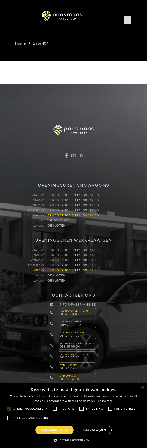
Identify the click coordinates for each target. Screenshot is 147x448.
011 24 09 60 (70, 368)
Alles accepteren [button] (55, 430)
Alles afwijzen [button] (94, 430)
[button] (73, 440)
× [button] (142, 388)
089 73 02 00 (70, 325)
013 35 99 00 (70, 346)
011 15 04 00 (69, 379)
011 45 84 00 (70, 314)
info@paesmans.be (77, 304)
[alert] (73, 415)
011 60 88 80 (70, 357)
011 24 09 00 (70, 335)
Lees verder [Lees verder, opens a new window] (104, 401)
